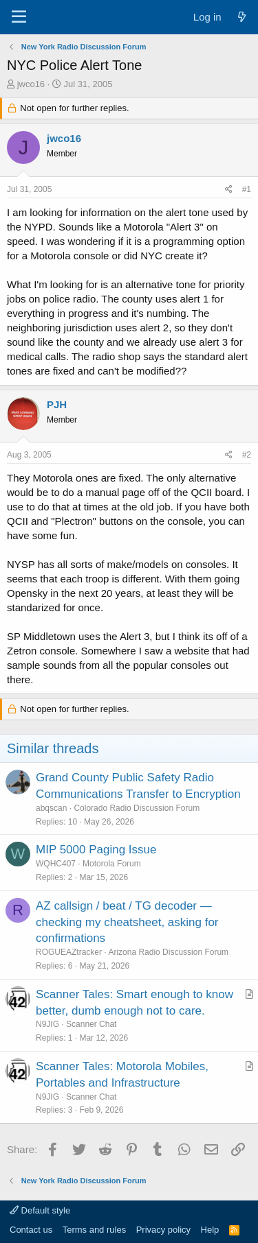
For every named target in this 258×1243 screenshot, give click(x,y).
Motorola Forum (112, 863)
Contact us (31, 1229)
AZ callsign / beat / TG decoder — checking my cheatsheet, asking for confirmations (127, 922)
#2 (246, 455)
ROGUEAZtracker (69, 952)
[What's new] (241, 16)
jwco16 (31, 84)
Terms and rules (94, 1229)
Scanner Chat (91, 1024)
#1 (246, 189)
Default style (40, 1210)
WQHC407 (56, 863)
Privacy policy (163, 1229)
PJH (57, 404)
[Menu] (19, 17)
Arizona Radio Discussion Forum (168, 952)
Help (210, 1229)
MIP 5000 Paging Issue (96, 849)
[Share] (228, 190)
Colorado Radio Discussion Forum (137, 808)
